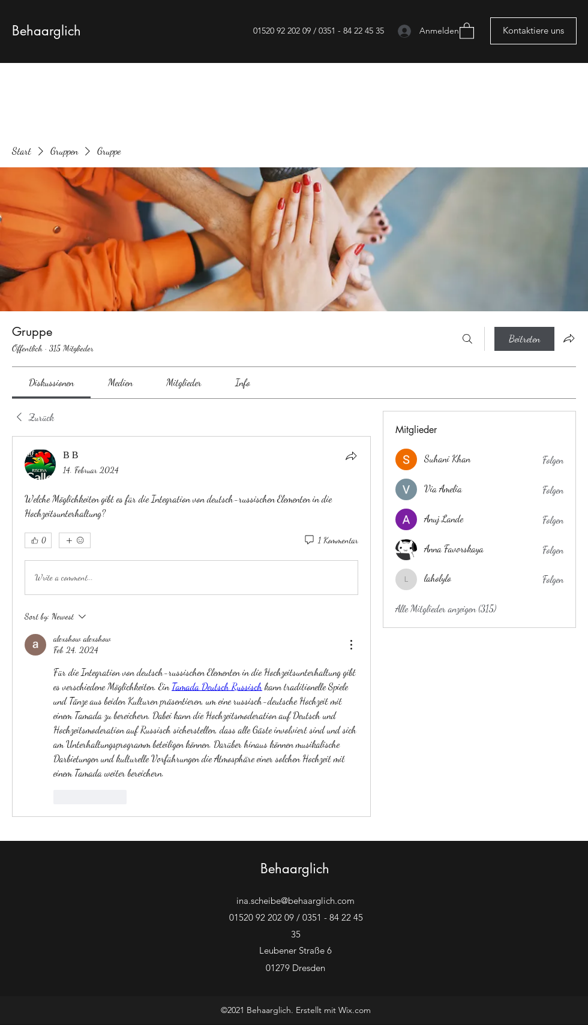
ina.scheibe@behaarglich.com (295, 900)
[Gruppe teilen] (569, 338)
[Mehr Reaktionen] (75, 540)
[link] (51, 382)
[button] (467, 30)
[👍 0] (38, 540)
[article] (191, 626)
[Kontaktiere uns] (533, 30)
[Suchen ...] (467, 339)
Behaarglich (46, 30)
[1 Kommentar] (330, 540)
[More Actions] (351, 645)
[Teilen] (351, 456)
